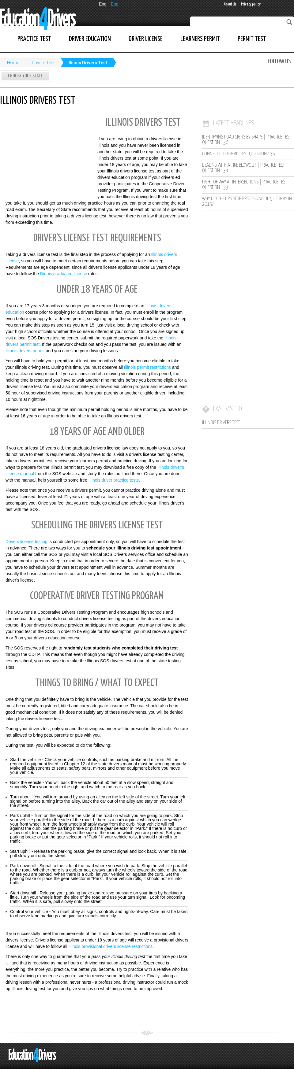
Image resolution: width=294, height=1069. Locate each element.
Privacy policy (251, 4)
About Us (230, 4)
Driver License (146, 39)
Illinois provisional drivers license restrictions (110, 946)
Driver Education (90, 39)
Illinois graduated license (63, 273)
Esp (114, 4)
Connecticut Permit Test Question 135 (238, 154)
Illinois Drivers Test (87, 62)
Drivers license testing (26, 541)
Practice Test (34, 39)
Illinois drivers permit (25, 350)
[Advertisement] (46, 154)
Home (13, 62)
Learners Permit (200, 39)
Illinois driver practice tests (114, 480)
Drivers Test (43, 62)
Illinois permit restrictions (147, 367)
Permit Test (252, 39)
